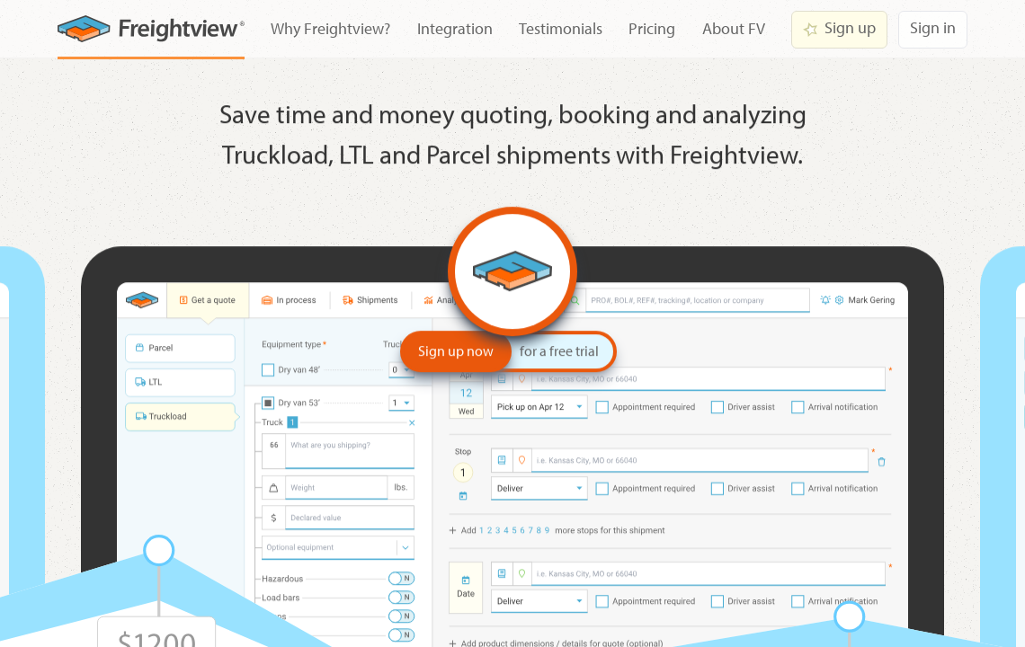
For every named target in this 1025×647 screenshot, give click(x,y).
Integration (455, 28)
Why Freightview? (330, 28)
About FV (733, 28)
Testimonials (560, 28)
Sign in (933, 27)
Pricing (651, 28)
